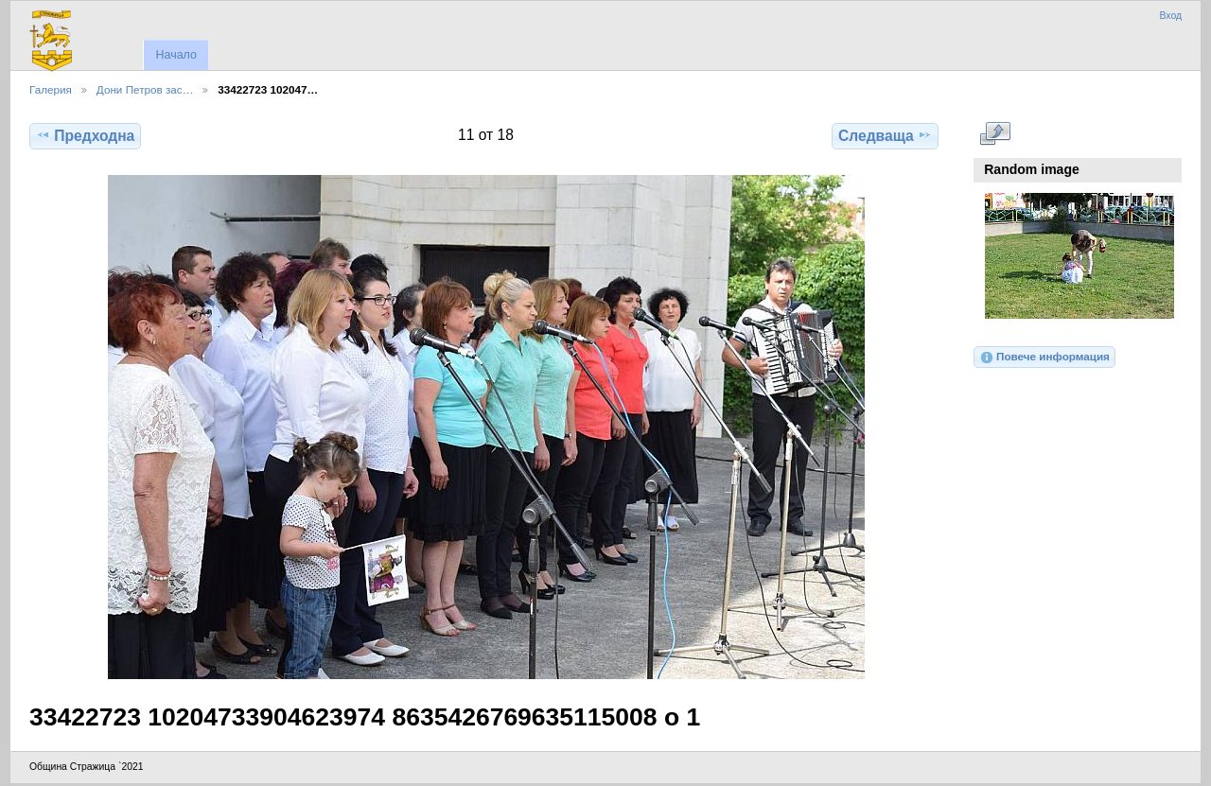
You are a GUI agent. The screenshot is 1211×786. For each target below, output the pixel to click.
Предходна (85, 135)
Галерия (50, 89)
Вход (1170, 15)
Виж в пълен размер (994, 133)
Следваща (885, 135)
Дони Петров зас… (145, 89)
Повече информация (1044, 357)
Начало (175, 54)
